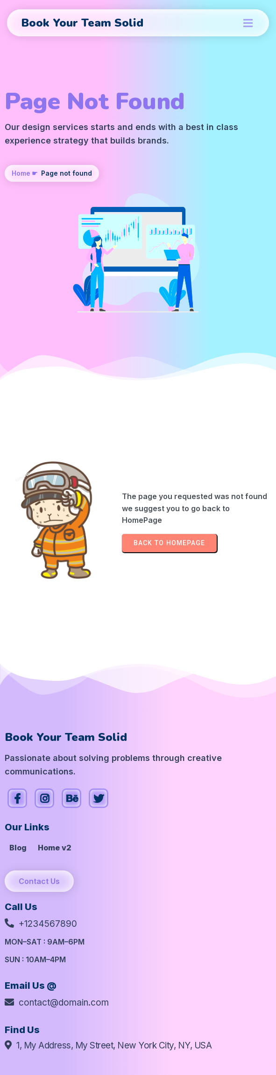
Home (21, 173)
